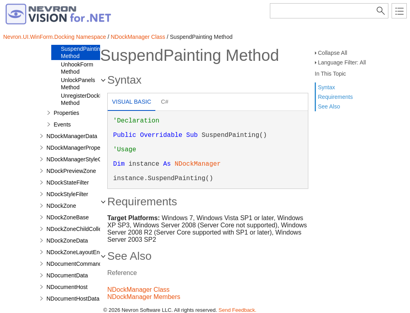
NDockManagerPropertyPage (83, 147)
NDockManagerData (71, 136)
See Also (329, 106)
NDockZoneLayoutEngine (78, 252)
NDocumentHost (67, 287)
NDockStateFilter (67, 182)
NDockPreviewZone (71, 171)
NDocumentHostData (72, 298)
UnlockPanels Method (78, 83)
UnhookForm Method (77, 68)
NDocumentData (67, 275)
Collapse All (332, 53)
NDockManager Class (138, 37)
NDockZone (61, 206)
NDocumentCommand (74, 264)
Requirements (335, 97)
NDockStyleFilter (67, 194)
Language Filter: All (342, 62)
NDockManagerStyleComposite (85, 159)
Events (62, 124)
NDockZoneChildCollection (79, 229)
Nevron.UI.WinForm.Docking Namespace (54, 37)
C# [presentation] (164, 101)
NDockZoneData (67, 240)
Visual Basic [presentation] (131, 101)
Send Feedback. (238, 310)
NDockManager (198, 164)
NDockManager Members (143, 296)
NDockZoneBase (67, 217)
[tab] (131, 102)
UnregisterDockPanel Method (87, 99)
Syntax (326, 87)
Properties (66, 113)
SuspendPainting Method (82, 52)
